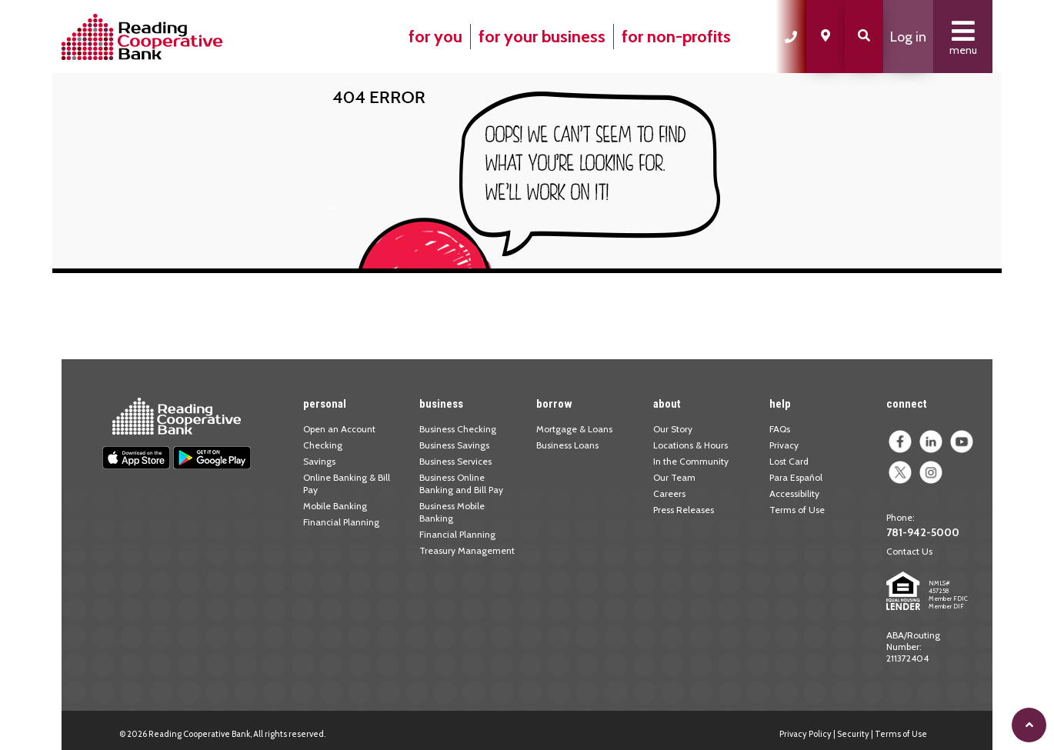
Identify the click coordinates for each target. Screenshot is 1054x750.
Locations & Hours (690, 445)
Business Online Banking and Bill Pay (461, 483)
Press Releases (683, 509)
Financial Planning (341, 522)
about (667, 404)
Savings (319, 461)
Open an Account (339, 429)
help (780, 404)
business (441, 404)
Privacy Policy (805, 733)
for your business (542, 36)
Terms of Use (797, 509)
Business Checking (457, 429)
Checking (322, 445)
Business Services (455, 461)
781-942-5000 (922, 532)
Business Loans (567, 445)
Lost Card (789, 461)
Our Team (674, 477)
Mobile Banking (335, 506)
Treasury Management (467, 550)
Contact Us (909, 551)
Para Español (795, 477)
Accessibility (794, 493)
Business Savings (454, 445)
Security (853, 733)
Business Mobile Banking (452, 512)
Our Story (672, 429)
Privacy (784, 445)
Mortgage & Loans (574, 429)
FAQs (779, 429)
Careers (669, 493)
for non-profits (676, 36)
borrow (554, 404)
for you (435, 36)
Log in (908, 36)
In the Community (691, 461)
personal (324, 404)
